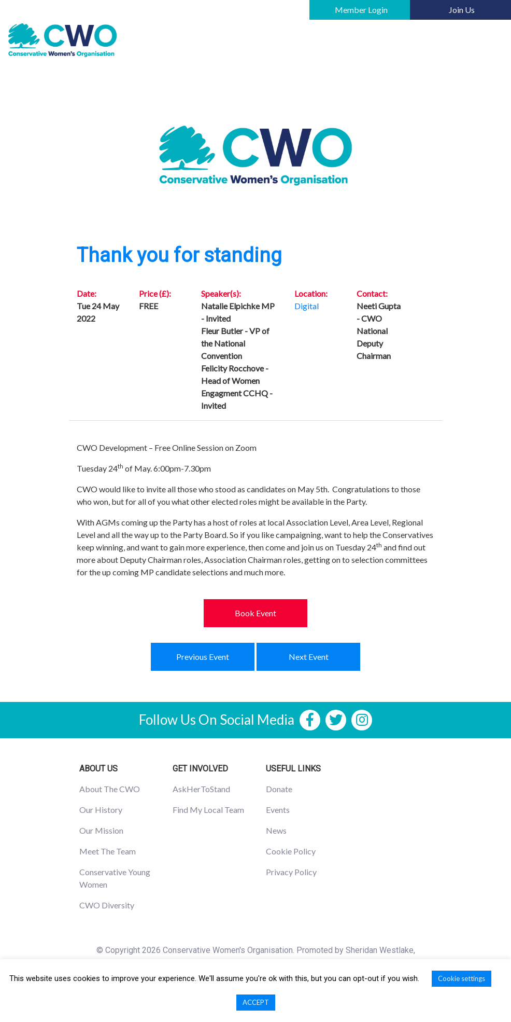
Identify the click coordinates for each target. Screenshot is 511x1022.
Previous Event (202, 656)
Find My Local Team (208, 809)
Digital (306, 306)
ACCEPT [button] (256, 1002)
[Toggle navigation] (488, 40)
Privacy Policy (291, 872)
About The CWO (109, 789)
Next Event (309, 656)
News (276, 830)
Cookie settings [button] (461, 978)
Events (278, 809)
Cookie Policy (291, 851)
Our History (100, 809)
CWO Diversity (106, 905)
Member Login (361, 10)
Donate (279, 789)
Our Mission (101, 830)
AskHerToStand (201, 789)
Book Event (255, 613)
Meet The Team (107, 851)
